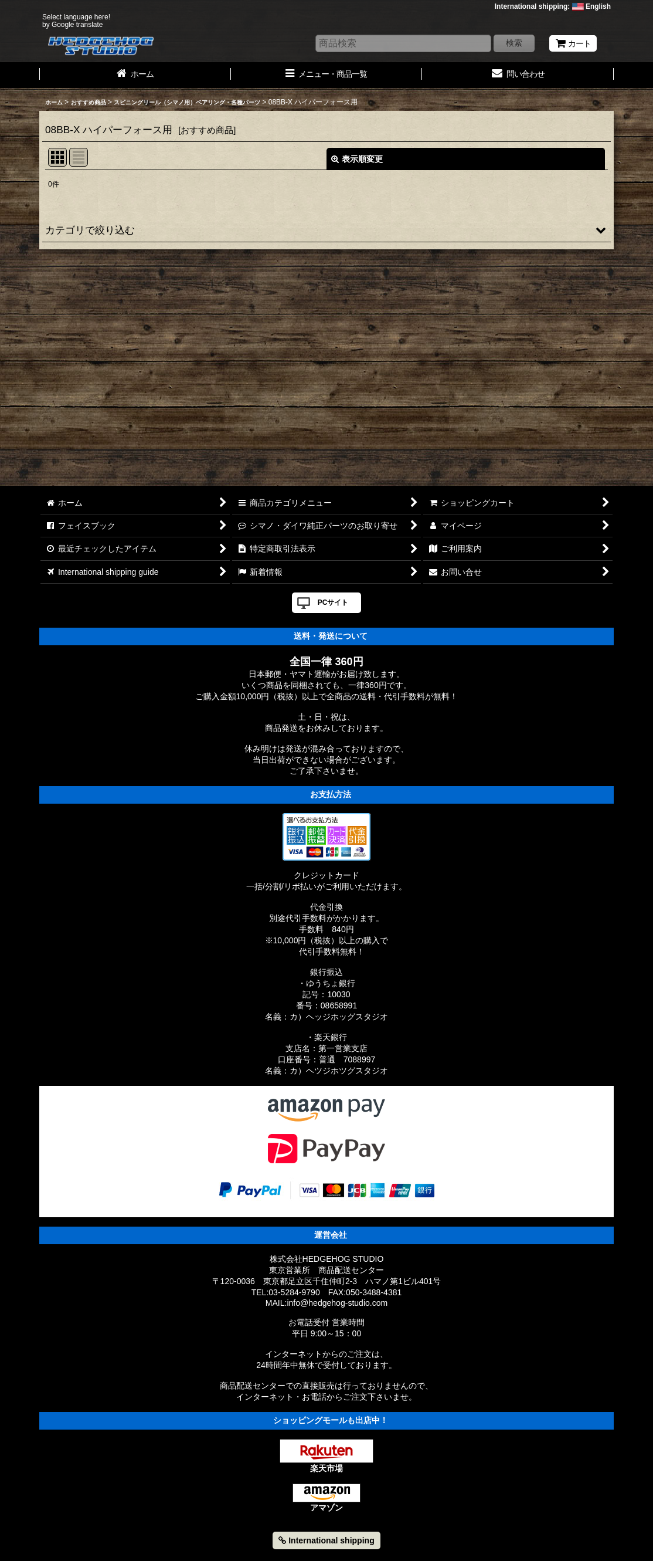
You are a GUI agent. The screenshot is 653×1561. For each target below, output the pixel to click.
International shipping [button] (326, 1540)
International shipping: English (553, 6)
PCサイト (333, 602)
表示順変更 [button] (357, 159)
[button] (326, 230)
